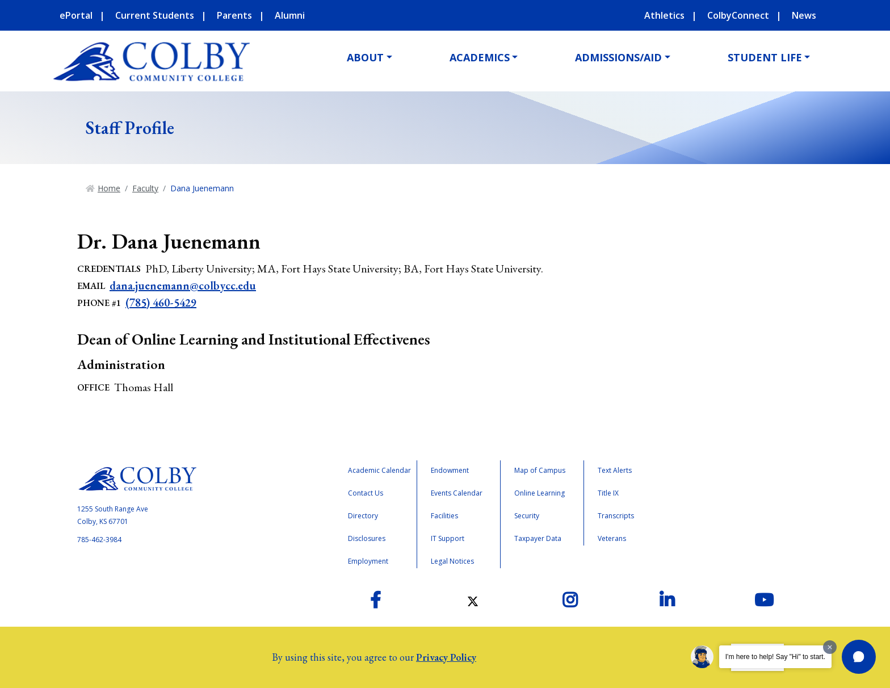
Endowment (450, 470)
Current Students (154, 15)
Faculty (145, 188)
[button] (859, 657)
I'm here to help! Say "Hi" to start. (775, 657)
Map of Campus (539, 470)
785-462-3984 (99, 539)
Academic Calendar (379, 470)
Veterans (612, 538)
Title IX (608, 493)
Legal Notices (452, 561)
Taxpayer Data (537, 538)
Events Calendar (456, 493)
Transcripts (616, 516)
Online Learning (539, 493)
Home (109, 188)
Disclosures (366, 538)
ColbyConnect (738, 15)
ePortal (76, 15)
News (804, 15)
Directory (363, 516)
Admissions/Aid (618, 57)
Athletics (664, 15)
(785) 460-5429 (160, 302)
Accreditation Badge (723, 507)
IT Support (447, 538)
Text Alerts (615, 470)
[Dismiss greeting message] (830, 647)
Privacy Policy (446, 657)
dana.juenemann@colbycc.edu (183, 285)
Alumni (290, 15)
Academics (480, 57)
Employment (368, 561)
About (365, 57)
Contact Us (365, 493)
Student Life (765, 57)
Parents (234, 15)
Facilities (444, 516)
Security (526, 516)
